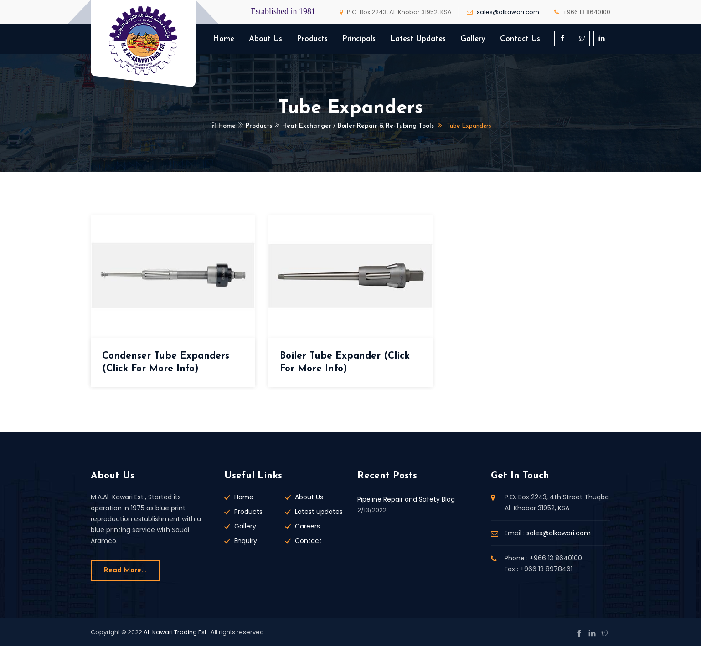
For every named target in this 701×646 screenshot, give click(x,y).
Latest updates (319, 511)
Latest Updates (418, 39)
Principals (359, 39)
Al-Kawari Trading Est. (176, 632)
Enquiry (245, 540)
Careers (307, 526)
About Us (265, 39)
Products (312, 39)
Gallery (472, 39)
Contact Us (520, 39)
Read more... (125, 570)
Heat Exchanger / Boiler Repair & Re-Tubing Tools (354, 126)
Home (223, 39)
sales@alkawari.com (508, 12)
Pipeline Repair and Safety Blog (406, 499)
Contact (308, 540)
